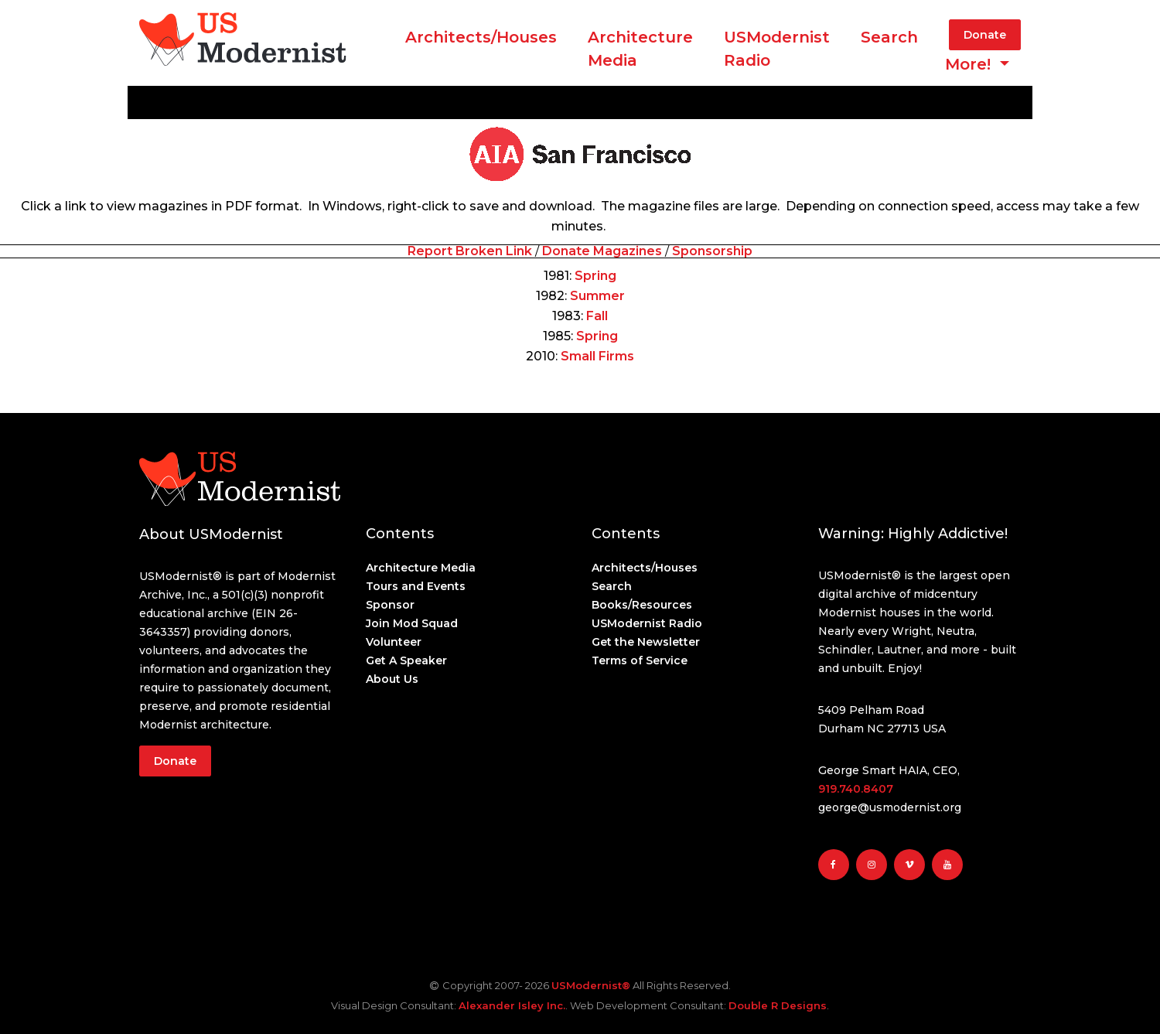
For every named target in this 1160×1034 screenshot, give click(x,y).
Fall (597, 316)
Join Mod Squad (412, 623)
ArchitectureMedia (640, 49)
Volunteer (393, 642)
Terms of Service (639, 660)
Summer (597, 295)
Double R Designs (777, 1005)
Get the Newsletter (646, 642)
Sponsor (390, 605)
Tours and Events (416, 586)
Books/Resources (642, 605)
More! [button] (970, 64)
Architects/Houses (481, 37)
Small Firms (597, 356)
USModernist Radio (777, 49)
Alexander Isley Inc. (512, 1005)
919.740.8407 (855, 789)
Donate (985, 35)
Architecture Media (421, 568)
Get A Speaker (406, 660)
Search (889, 37)
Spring (595, 275)
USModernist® (590, 985)
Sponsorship (712, 251)
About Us (392, 679)
